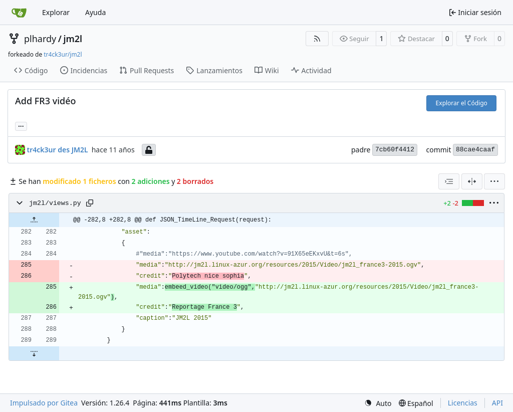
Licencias (462, 402)
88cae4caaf (475, 149)
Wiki (266, 70)
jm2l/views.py (55, 203)
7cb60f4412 (394, 149)
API (497, 402)
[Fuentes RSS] (317, 38)
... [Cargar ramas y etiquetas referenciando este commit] (21, 125)
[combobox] (448, 181)
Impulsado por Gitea (44, 402)
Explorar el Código (461, 103)
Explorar (56, 12)
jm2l (72, 39)
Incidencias (84, 70)
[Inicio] (19, 13)
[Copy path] (90, 203)
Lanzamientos (214, 70)
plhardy (40, 39)
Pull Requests (146, 70)
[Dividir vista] (471, 181)
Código (31, 70)
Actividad (311, 70)
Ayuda (95, 12)
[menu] (494, 181)
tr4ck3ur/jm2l (63, 54)
